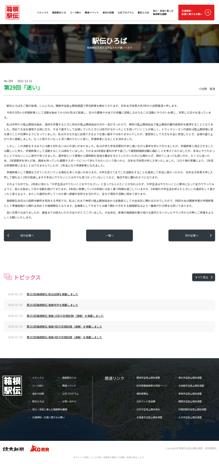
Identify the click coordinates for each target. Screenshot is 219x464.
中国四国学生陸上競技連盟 (192, 409)
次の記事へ (192, 235)
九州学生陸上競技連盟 (190, 417)
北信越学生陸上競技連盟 (191, 385)
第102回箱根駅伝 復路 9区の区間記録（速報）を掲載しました (64, 326)
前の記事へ (27, 235)
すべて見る (201, 277)
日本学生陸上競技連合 (148, 409)
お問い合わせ (69, 401)
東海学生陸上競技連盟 (190, 393)
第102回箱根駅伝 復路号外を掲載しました (52, 305)
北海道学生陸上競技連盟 (149, 417)
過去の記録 (108, 12)
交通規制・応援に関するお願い (192, 12)
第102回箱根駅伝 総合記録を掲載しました (52, 294)
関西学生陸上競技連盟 (190, 401)
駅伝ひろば (143, 12)
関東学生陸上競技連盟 (148, 377)
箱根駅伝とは (59, 12)
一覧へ (109, 235)
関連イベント (92, 12)
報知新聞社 (142, 393)
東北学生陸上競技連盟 (190, 377)
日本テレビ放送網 (146, 401)
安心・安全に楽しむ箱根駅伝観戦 (163, 12)
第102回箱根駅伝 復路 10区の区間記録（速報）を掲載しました (65, 316)
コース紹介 (75, 12)
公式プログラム (126, 12)
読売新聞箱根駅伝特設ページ (152, 385)
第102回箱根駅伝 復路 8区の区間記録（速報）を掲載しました (64, 337)
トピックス (42, 12)
